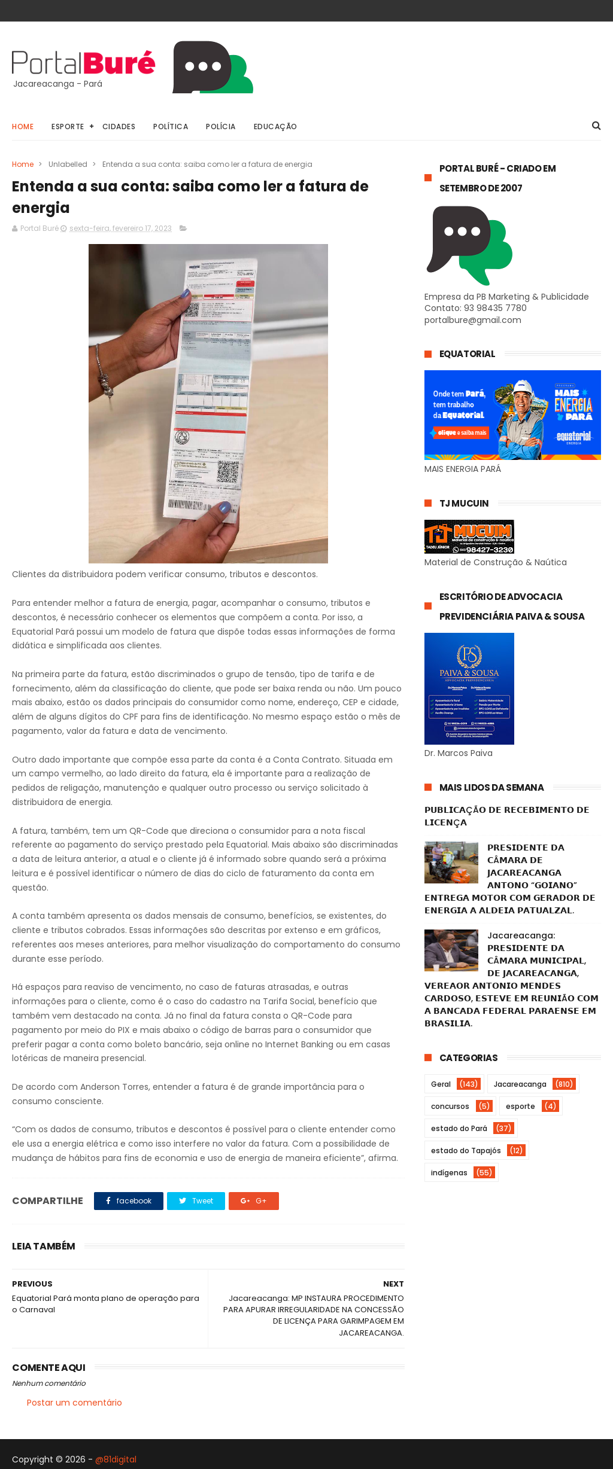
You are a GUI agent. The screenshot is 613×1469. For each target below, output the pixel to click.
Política (170, 126)
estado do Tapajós (466, 1150)
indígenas (449, 1173)
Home (23, 126)
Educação (276, 126)
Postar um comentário (74, 1403)
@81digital (115, 1459)
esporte (520, 1106)
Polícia (221, 126)
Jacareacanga (520, 1084)
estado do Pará (459, 1128)
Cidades (119, 126)
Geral (441, 1084)
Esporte (67, 126)
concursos (450, 1106)
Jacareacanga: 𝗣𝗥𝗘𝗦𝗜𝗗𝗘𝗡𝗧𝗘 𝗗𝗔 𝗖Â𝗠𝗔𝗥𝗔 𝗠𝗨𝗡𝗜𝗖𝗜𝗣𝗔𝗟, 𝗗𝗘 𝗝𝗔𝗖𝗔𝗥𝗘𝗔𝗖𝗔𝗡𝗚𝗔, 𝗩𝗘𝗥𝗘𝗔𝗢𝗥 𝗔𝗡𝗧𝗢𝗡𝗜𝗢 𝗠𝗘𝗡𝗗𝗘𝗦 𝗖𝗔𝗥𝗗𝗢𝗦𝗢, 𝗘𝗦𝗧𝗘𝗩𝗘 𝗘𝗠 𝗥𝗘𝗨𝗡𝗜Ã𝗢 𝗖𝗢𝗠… (511, 979)
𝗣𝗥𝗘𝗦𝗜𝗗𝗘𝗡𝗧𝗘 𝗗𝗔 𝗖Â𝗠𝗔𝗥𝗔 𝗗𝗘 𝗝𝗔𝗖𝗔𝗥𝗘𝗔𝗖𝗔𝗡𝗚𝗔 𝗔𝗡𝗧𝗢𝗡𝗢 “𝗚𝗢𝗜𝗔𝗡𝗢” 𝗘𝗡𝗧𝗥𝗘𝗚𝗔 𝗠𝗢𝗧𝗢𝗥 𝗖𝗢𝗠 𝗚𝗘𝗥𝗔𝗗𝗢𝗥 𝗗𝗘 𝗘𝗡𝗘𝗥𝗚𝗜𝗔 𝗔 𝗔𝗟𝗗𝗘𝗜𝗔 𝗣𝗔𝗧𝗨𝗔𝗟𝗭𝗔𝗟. (510, 879)
